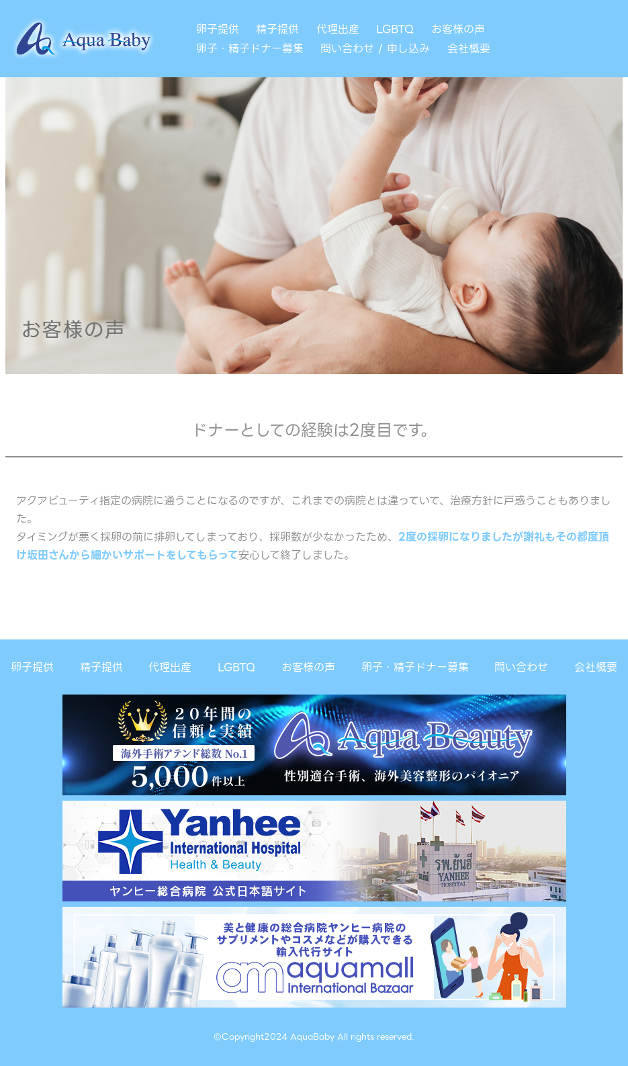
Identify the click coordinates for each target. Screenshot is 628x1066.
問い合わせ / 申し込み (375, 48)
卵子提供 (217, 29)
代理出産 (337, 29)
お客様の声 (458, 29)
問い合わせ (521, 667)
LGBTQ (395, 29)
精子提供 (277, 29)
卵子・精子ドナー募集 (250, 48)
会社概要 (468, 48)
